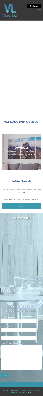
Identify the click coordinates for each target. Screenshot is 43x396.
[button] (39, 10)
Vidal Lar (13, 390)
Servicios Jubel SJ (27, 392)
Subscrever (21, 206)
